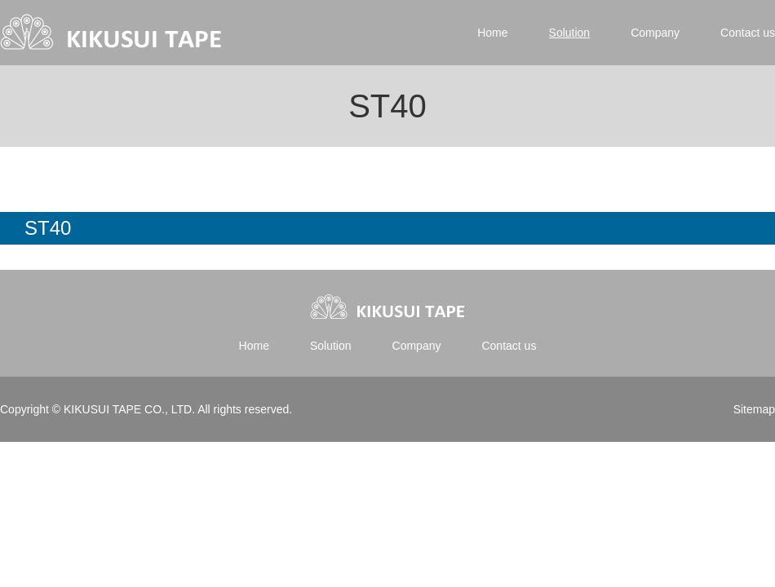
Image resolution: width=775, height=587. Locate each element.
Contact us (747, 32)
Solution (570, 32)
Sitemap (754, 409)
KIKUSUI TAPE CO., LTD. (128, 409)
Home (492, 32)
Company (655, 32)
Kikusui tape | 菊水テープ (112, 32)
